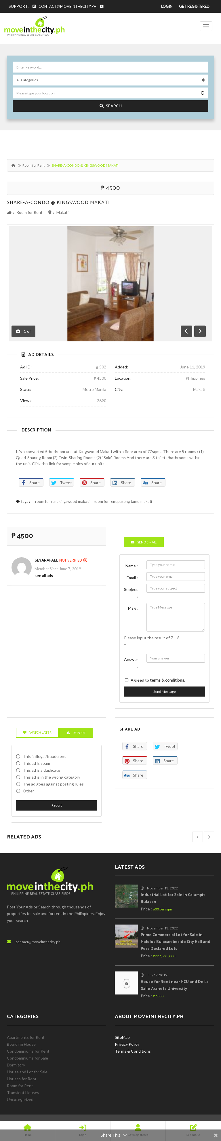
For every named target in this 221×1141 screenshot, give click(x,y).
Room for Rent (33, 165)
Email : (132, 577)
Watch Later (37, 732)
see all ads (44, 575)
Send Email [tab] (144, 542)
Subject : (131, 593)
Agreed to (158, 680)
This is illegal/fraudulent (44, 756)
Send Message (164, 691)
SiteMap (122, 1037)
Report (57, 805)
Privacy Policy (127, 1044)
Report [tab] (76, 733)
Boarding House (21, 1044)
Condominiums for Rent (28, 1051)
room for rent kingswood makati (62, 501)
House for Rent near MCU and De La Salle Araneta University (175, 985)
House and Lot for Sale (27, 1071)
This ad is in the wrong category (51, 777)
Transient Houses (23, 1092)
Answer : (131, 663)
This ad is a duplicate (41, 770)
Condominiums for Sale (27, 1058)
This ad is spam (36, 763)
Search (111, 105)
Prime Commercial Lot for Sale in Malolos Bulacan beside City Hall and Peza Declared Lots (175, 942)
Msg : (133, 608)
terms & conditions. (167, 680)
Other (28, 790)
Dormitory (16, 1064)
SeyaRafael (46, 560)
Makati (62, 212)
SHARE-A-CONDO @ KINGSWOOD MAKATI (58, 202)
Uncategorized (20, 1099)
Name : (131, 565)
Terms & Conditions (133, 1051)
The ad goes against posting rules (53, 783)
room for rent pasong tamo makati (123, 501)
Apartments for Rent (26, 1037)
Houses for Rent (22, 1078)
